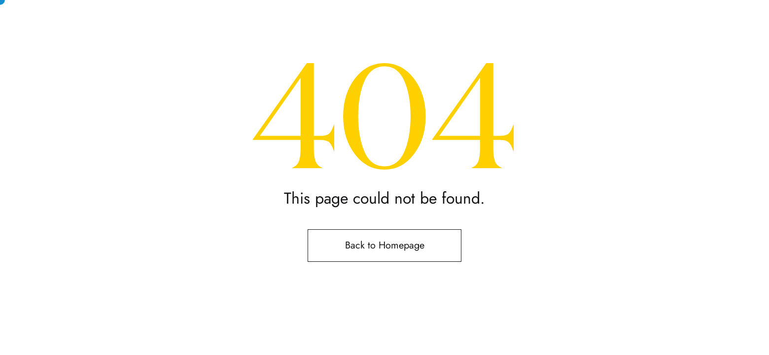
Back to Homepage (384, 245)
